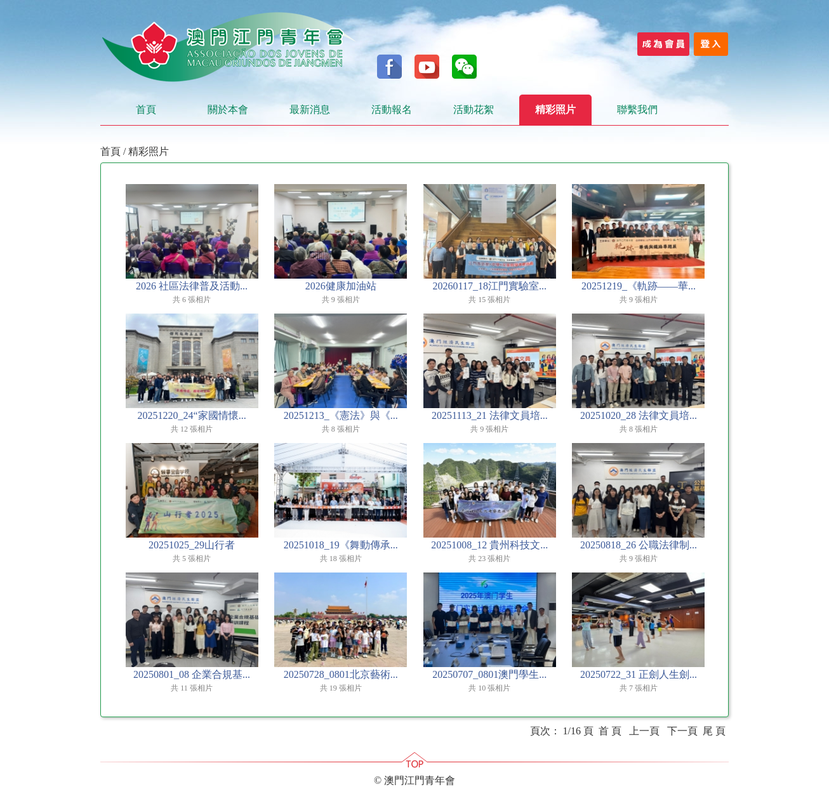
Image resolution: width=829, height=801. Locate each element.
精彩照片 (555, 109)
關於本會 (228, 109)
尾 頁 (714, 730)
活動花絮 (473, 109)
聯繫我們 (637, 109)
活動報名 (391, 109)
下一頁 (682, 730)
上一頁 (644, 730)
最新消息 (309, 109)
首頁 (146, 109)
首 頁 (610, 730)
